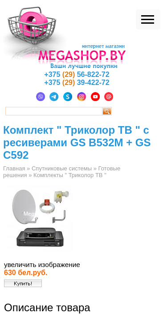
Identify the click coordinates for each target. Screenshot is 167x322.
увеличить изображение (42, 264)
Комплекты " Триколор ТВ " (69, 175)
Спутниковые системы (62, 168)
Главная (14, 168)
